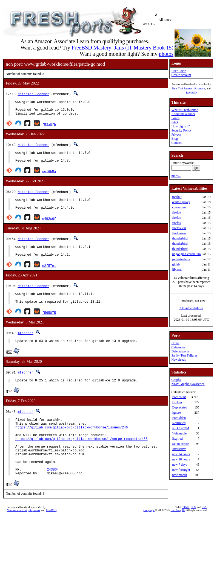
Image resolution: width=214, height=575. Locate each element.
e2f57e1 (49, 276)
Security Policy (181, 130)
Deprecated (179, 407)
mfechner (25, 346)
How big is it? (180, 126)
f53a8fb (49, 127)
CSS (193, 534)
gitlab (175, 264)
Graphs (176, 380)
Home (175, 343)
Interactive (179, 449)
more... (176, 176)
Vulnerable (179, 433)
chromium (179, 207)
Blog (174, 139)
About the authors (183, 114)
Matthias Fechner (33, 94)
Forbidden (179, 418)
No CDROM (180, 428)
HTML (185, 534)
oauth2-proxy (181, 202)
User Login (178, 71)
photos (166, 54)
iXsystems (199, 88)
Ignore (176, 413)
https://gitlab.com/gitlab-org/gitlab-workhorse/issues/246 (71, 444)
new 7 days (179, 464)
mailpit (176, 197)
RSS (204, 534)
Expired (177, 438)
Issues (175, 118)
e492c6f (49, 226)
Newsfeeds (178, 359)
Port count (179, 397)
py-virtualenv (181, 259)
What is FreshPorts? (184, 110)
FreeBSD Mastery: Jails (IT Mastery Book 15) (122, 48)
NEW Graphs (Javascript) (188, 384)
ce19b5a (49, 177)
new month (179, 475)
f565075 (49, 325)
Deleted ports (180, 351)
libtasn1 (177, 270)
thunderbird (179, 238)
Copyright (149, 537)
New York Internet (182, 88)
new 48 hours (181, 459)
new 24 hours (181, 454)
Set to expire (180, 444)
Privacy (176, 134)
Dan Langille (178, 537)
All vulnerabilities (191, 308)
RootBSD (191, 92)
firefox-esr (179, 228)
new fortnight (181, 470)
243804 (53, 495)
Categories (178, 347)
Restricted (179, 423)
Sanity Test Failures (184, 355)
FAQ (174, 122)
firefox (176, 212)
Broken (177, 402)
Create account (181, 75)
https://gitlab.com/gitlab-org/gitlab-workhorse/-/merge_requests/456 (81, 458)
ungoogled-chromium (186, 254)
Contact (176, 143)
